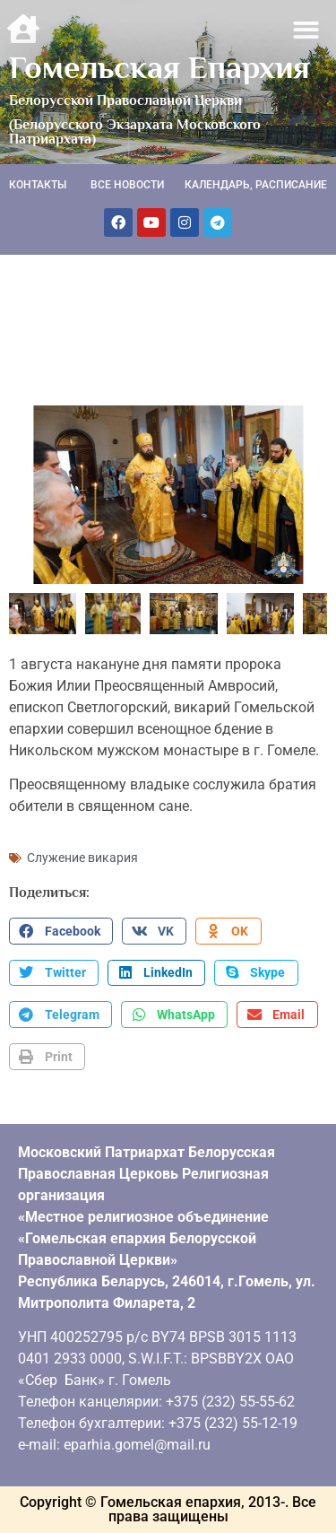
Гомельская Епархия (159, 67)
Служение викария (82, 857)
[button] (307, 30)
